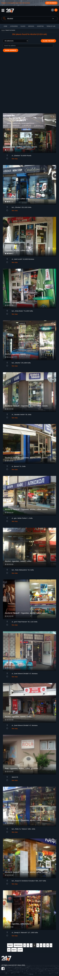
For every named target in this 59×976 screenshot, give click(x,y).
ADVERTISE (40, 26)
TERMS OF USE (51, 26)
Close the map (48, 41)
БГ (52, 10)
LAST (20, 950)
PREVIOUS (18, 945)
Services (31, 26)
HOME (5, 26)
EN (56, 10)
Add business (51, 3)
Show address (10, 50)
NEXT (14, 950)
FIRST (10, 945)
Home (3, 30)
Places (23, 26)
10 (9, 950)
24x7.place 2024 (19, 965)
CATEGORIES (14, 26)
